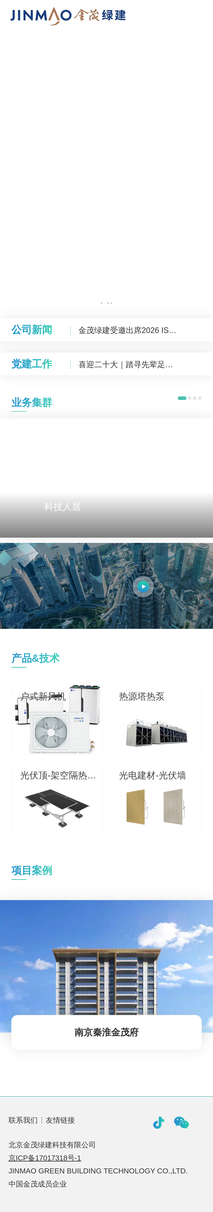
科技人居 (62, 507)
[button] (101, 303)
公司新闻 (31, 329)
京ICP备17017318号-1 (45, 1158)
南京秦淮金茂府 (106, 1032)
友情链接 (60, 1120)
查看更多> (174, 657)
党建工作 (31, 364)
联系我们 (23, 1120)
